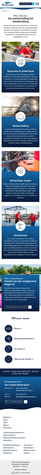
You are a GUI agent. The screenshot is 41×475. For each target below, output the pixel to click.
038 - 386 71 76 (21, 394)
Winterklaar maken (9, 450)
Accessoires (28, 445)
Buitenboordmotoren (24, 338)
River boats (7, 427)
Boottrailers (7, 440)
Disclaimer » (17, 466)
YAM (4, 422)
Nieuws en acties (29, 450)
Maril (5, 420)
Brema (5, 425)
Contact (26, 453)
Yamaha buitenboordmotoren (13, 432)
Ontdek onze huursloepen (16, 307)
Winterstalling (8, 447)
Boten (17, 328)
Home (3, 11)
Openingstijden (17, 401)
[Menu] (37, 3)
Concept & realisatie (20, 471)
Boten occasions (8, 435)
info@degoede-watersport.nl (26, 397)
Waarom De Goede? (23, 359)
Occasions (19, 349)
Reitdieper (6, 417)
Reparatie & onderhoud (11, 445)
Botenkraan (7, 453)
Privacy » (25, 466)
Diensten (8, 11)
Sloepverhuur (25, 4)
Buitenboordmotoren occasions (13, 437)
